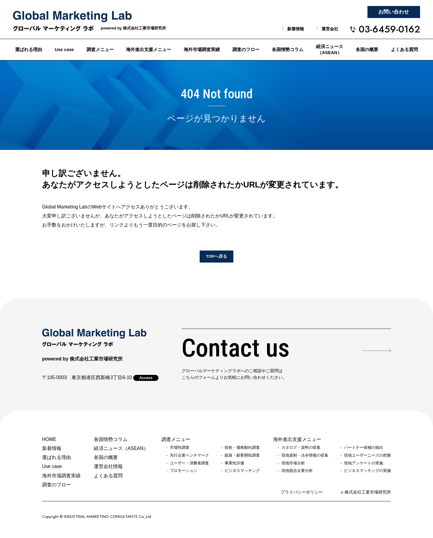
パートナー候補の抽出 (363, 447)
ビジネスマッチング (242, 471)
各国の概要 (367, 49)
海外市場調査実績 (202, 49)
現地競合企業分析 (297, 471)
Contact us (236, 348)
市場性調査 (179, 447)
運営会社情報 (108, 466)
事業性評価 (234, 463)
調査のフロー (245, 49)
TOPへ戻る (216, 256)
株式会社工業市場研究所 (368, 492)
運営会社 (329, 29)
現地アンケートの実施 (363, 463)
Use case (64, 49)
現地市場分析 (293, 463)
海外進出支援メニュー (148, 49)
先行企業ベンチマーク (189, 455)
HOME (49, 439)
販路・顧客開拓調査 (242, 455)
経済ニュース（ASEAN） (329, 49)
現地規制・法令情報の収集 (304, 455)
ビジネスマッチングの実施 (367, 471)
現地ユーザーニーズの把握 (367, 455)
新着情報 (295, 29)
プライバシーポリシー (302, 492)
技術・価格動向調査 (242, 447)
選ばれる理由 (28, 49)
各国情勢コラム (287, 49)
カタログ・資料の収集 (301, 447)
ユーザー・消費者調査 (189, 463)
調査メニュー (100, 49)
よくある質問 (404, 49)
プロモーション (183, 471)
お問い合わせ (393, 12)
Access (145, 378)
